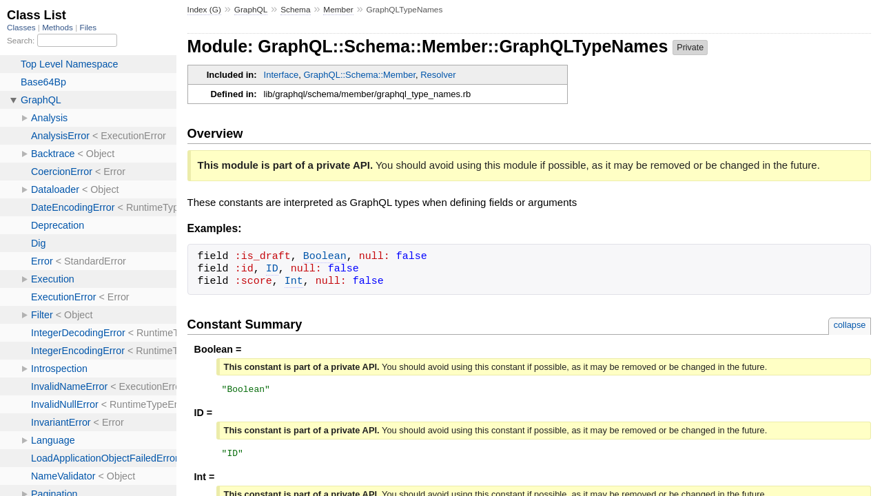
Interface (281, 75)
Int (294, 282)
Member (338, 9)
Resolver (437, 75)
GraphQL (251, 9)
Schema (295, 9)
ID (272, 269)
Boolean (325, 257)
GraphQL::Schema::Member (359, 75)
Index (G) (204, 9)
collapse (850, 325)
